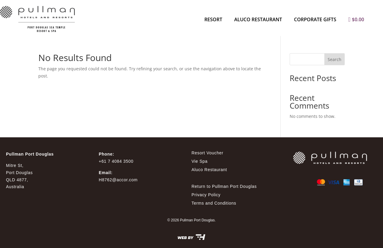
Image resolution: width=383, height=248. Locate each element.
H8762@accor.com (118, 179)
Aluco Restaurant (258, 19)
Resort (213, 19)
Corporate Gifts (315, 19)
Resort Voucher (207, 152)
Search (334, 59)
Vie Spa (200, 161)
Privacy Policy (206, 194)
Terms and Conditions (214, 203)
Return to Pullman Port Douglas (224, 186)
